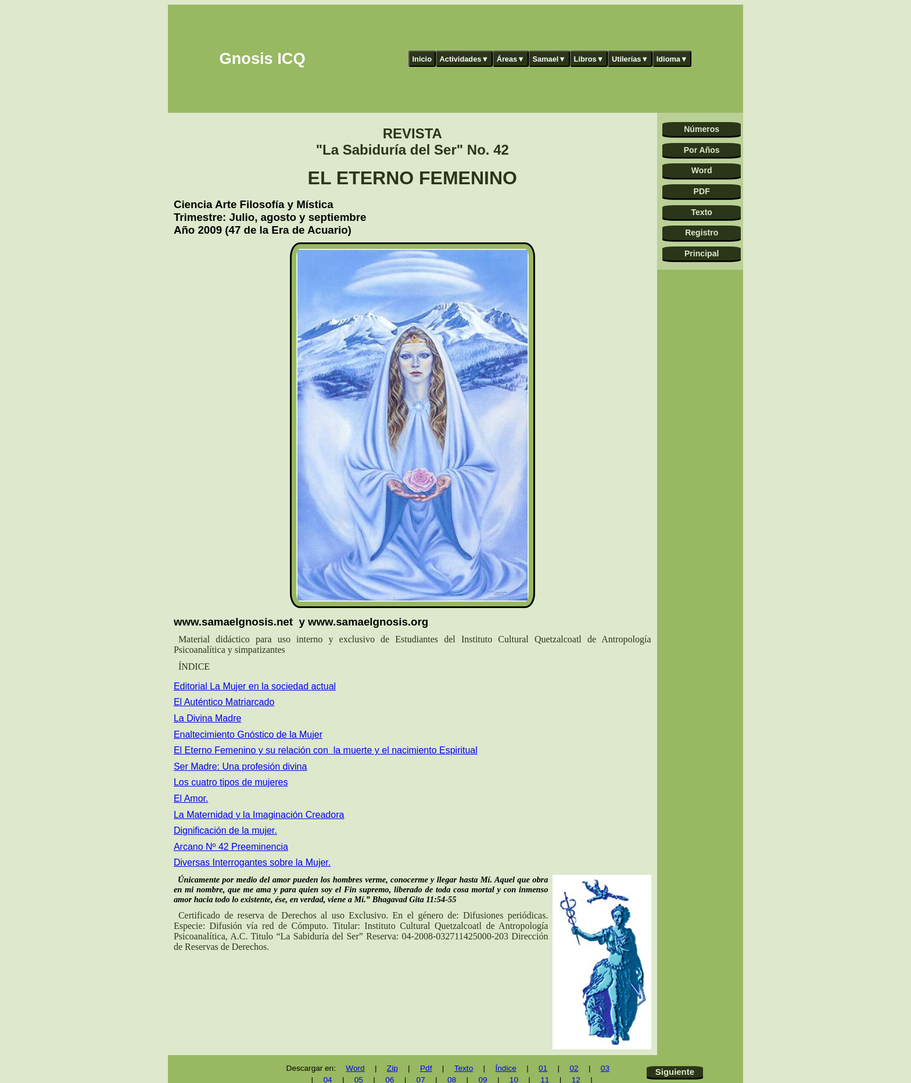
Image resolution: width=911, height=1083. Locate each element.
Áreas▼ (511, 59)
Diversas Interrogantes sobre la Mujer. (252, 862)
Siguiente (674, 1072)
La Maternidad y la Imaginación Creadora (259, 815)
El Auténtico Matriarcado (224, 702)
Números (701, 129)
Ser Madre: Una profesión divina (240, 766)
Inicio (422, 59)
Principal (701, 253)
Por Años (702, 150)
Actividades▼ (464, 59)
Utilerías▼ (630, 59)
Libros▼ (589, 59)
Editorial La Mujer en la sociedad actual (255, 686)
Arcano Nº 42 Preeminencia (231, 847)
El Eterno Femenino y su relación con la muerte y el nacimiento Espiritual (326, 750)
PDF (702, 191)
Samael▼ (549, 59)
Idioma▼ (672, 59)
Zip (392, 1068)
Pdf (426, 1068)
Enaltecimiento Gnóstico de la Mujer (248, 734)
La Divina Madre (208, 718)
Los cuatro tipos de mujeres (231, 782)
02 (573, 1068)
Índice (505, 1068)
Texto (701, 212)
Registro (701, 232)
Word (701, 170)
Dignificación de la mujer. (225, 830)
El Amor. (191, 798)
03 (605, 1068)
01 (543, 1068)
